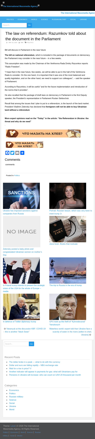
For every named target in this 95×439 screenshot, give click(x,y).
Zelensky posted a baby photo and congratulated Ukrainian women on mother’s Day (22, 252)
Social (73, 19)
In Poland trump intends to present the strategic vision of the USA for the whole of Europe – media (24, 288)
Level (13, 426)
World (34, 19)
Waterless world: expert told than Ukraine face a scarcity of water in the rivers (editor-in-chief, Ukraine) (70, 332)
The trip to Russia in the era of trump (65, 285)
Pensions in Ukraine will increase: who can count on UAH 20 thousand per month (45, 375)
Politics (10, 19)
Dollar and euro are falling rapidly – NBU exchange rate (33, 365)
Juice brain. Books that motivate (63, 244)
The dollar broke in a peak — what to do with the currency (34, 362)
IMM (22, 42)
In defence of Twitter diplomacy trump (19, 322)
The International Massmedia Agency (20, 6)
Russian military (59, 19)
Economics (22, 19)
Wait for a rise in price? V (20, 368)
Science (44, 19)
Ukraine (83, 19)
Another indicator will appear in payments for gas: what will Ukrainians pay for (43, 372)
